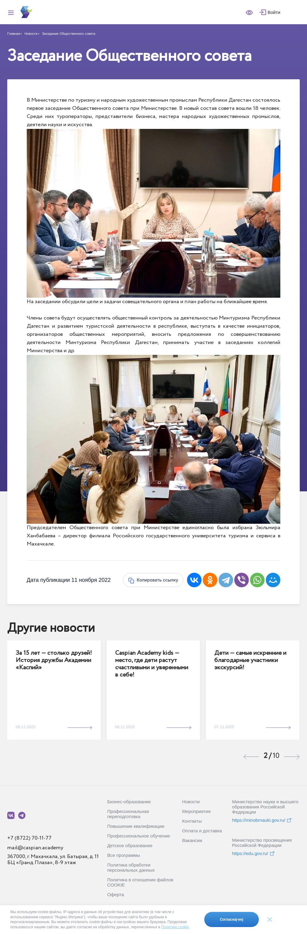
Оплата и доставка (202, 830)
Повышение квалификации (136, 826)
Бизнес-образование (129, 801)
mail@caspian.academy (35, 848)
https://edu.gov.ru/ (253, 853)
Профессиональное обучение (138, 835)
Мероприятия (196, 811)
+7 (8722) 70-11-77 (29, 838)
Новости (31, 33)
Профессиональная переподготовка (128, 814)
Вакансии (192, 840)
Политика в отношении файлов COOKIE (140, 882)
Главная (13, 33)
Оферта (115, 894)
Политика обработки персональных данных (131, 867)
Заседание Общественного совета (68, 33)
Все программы (123, 855)
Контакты (192, 821)
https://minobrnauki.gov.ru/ (262, 820)
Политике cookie (175, 927)
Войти (274, 12)
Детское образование (129, 845)
